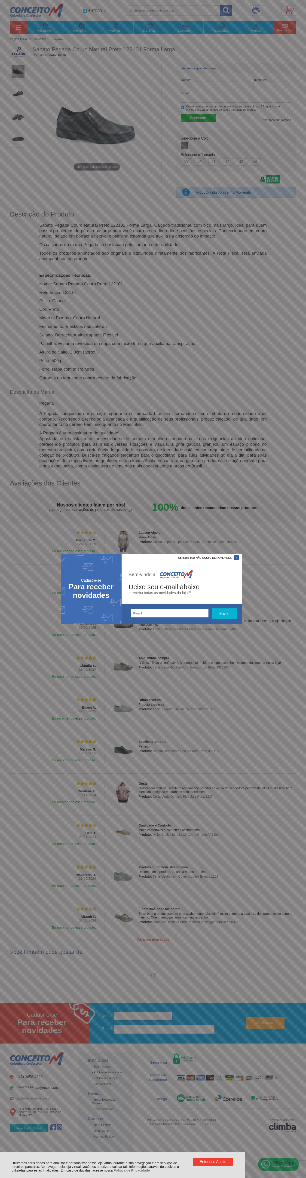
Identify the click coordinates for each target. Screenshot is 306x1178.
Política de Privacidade (132, 1170)
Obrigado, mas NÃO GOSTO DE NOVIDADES (205, 557)
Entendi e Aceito (213, 1162)
